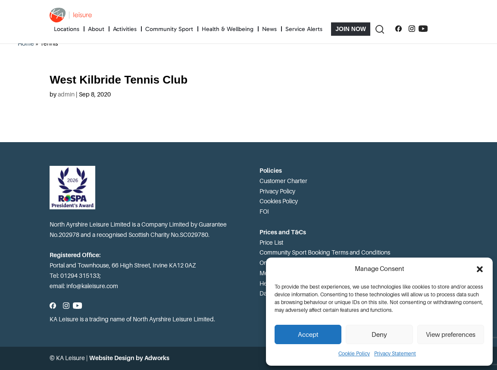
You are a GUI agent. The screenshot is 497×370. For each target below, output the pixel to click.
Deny (379, 334)
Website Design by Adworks (129, 357)
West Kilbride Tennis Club (119, 79)
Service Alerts (303, 29)
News (269, 29)
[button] (479, 269)
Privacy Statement (395, 354)
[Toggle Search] (379, 29)
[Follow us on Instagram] (412, 29)
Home (26, 43)
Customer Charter (283, 180)
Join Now (350, 28)
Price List (271, 242)
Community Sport (169, 29)
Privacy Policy (277, 191)
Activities (125, 29)
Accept (308, 334)
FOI (264, 211)
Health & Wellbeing (227, 29)
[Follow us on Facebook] (398, 29)
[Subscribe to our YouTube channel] (423, 29)
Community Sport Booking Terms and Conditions (324, 252)
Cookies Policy (278, 201)
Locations (66, 29)
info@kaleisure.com (92, 286)
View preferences (450, 334)
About (96, 29)
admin (66, 94)
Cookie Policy (354, 354)
